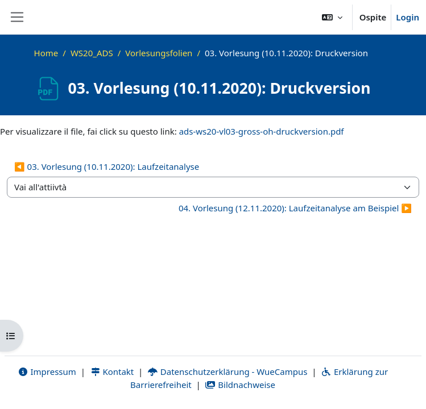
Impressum (47, 371)
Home (46, 53)
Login (407, 17)
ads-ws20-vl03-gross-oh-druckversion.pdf (261, 131)
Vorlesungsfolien (158, 53)
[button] (332, 17)
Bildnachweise (240, 384)
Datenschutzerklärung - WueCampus (227, 371)
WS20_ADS (92, 53)
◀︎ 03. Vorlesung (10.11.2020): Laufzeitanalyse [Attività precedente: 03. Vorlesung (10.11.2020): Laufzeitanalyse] (106, 166)
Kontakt (112, 371)
